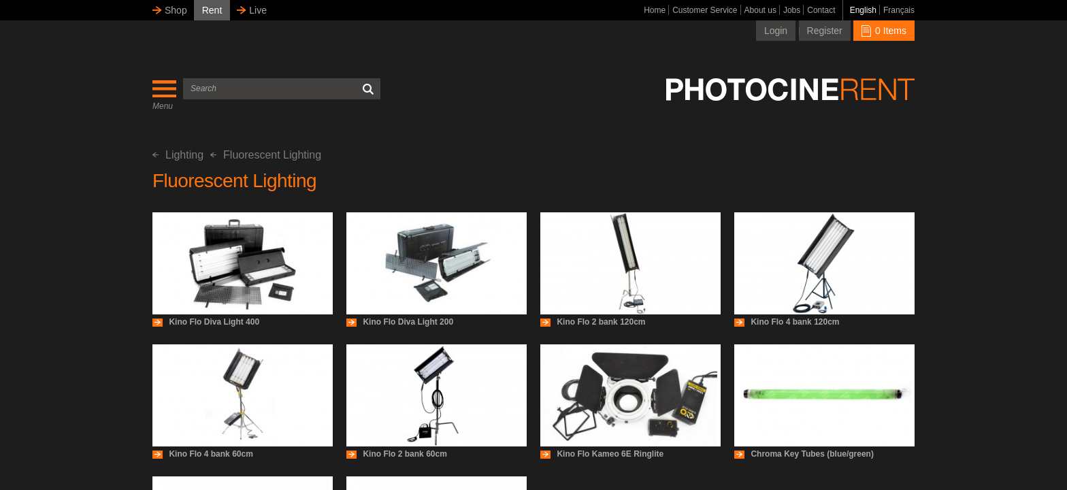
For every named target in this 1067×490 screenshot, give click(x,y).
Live (258, 10)
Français (899, 10)
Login (775, 30)
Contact (821, 10)
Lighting (177, 155)
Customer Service (704, 10)
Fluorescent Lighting (265, 155)
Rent (212, 10)
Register (824, 30)
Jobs (791, 10)
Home (655, 10)
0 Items (883, 30)
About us (760, 10)
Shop (176, 10)
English (863, 10)
